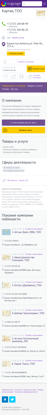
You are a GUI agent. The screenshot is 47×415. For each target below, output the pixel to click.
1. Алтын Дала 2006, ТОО (26, 232)
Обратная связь (7, 390)
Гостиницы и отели (12, 167)
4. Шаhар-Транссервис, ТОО (28, 313)
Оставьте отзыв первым (33, 229)
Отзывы (5, 89)
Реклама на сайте (29, 390)
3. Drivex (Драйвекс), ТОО (27, 285)
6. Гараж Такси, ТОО (23, 363)
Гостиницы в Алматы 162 (14, 171)
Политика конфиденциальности (26, 392)
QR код (14, 89)
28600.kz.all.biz (18, 38)
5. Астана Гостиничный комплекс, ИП (25, 340)
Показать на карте (16, 53)
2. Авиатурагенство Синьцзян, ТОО (23, 259)
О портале (18, 390)
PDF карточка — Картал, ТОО (15, 180)
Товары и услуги (35, 85)
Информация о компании (14, 85)
